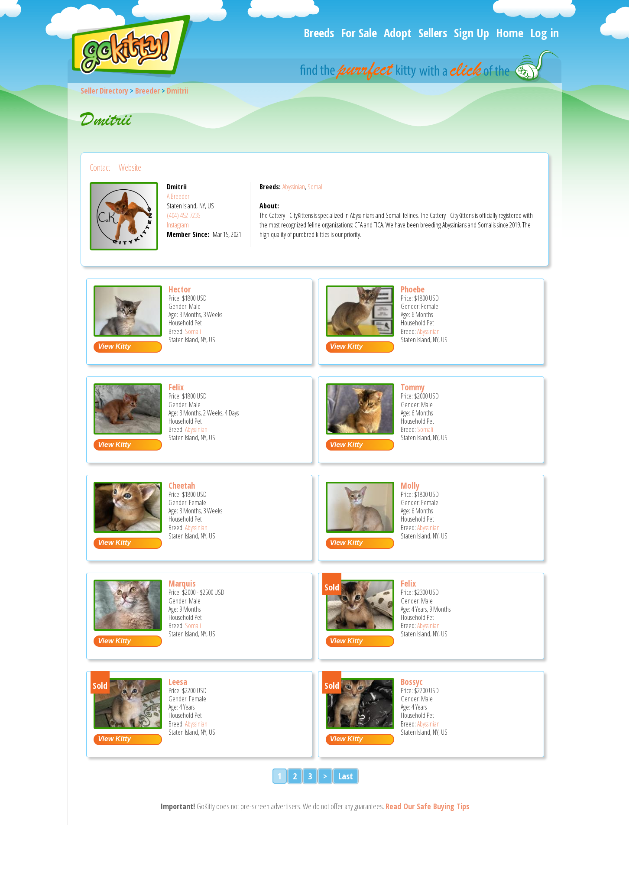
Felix (176, 387)
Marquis (182, 583)
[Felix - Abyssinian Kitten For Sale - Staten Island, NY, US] (128, 431)
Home (509, 33)
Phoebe (413, 289)
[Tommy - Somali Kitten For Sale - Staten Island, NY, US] (360, 431)
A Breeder (178, 196)
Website (130, 167)
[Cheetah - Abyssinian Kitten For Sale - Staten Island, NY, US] (128, 529)
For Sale (359, 33)
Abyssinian (293, 186)
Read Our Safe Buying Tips (428, 806)
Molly (410, 485)
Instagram (178, 225)
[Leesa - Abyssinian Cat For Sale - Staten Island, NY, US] (128, 726)
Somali (316, 186)
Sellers (432, 33)
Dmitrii (177, 90)
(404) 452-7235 (183, 215)
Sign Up (471, 33)
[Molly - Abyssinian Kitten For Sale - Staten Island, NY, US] (360, 529)
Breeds (319, 33)
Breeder (147, 90)
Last (345, 776)
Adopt (398, 33)
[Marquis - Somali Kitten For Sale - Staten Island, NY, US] (128, 627)
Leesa (178, 681)
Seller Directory (104, 90)
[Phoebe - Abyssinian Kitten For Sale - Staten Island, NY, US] (360, 333)
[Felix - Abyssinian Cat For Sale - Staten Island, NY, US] (360, 627)
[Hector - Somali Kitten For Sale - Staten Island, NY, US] (128, 333)
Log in (544, 33)
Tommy (413, 387)
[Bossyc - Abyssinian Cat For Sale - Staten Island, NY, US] (360, 726)
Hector (180, 289)
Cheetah (182, 485)
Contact (100, 167)
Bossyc (412, 681)
